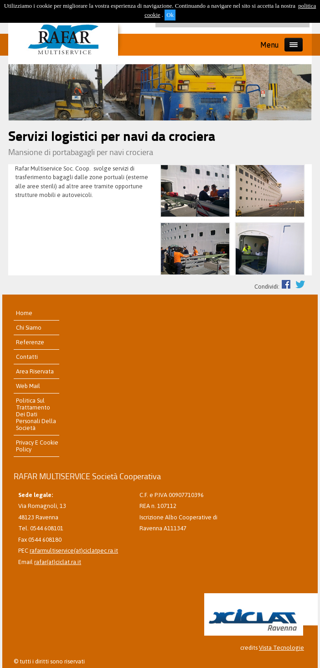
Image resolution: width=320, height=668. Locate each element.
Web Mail (28, 386)
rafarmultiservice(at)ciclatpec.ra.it (74, 550)
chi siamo (28, 327)
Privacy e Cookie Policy (37, 446)
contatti (27, 356)
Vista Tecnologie (281, 647)
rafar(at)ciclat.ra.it (57, 562)
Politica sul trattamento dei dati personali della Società (36, 414)
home (24, 313)
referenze (30, 342)
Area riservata (35, 371)
